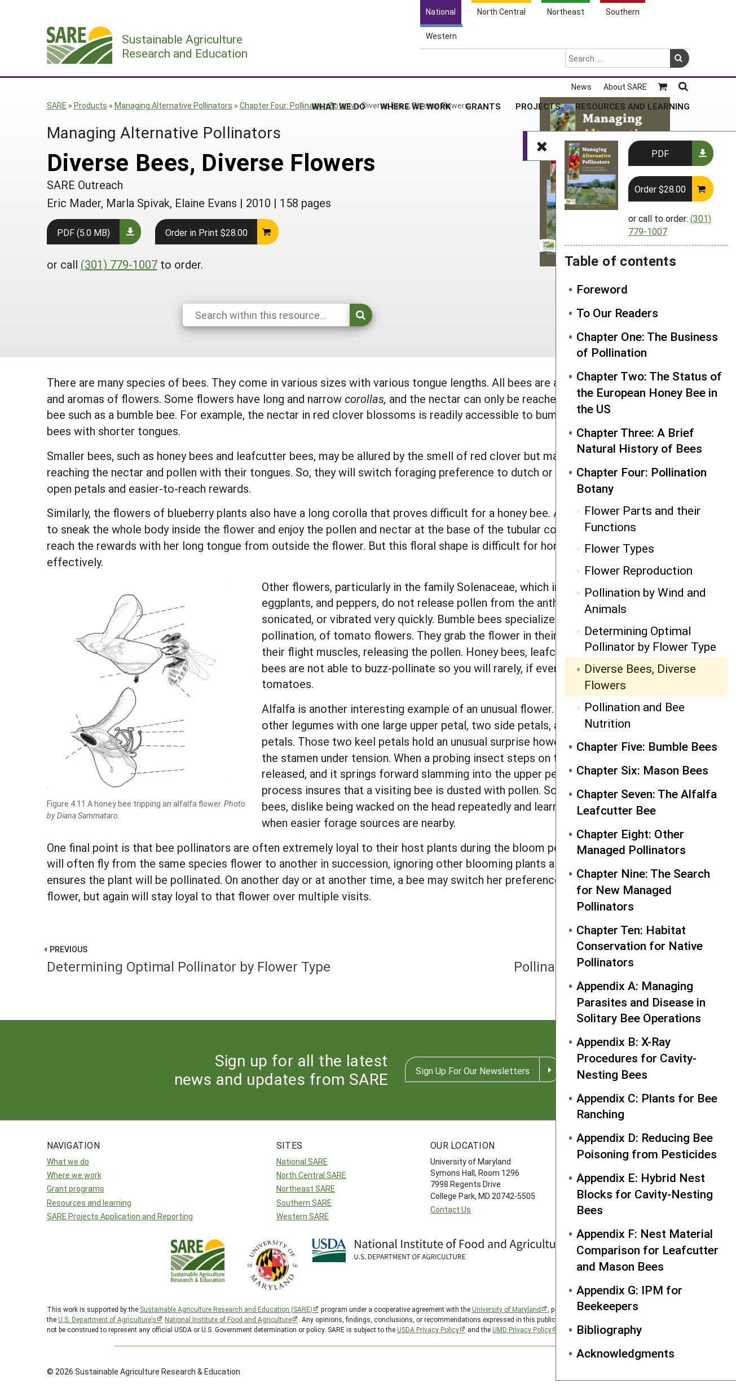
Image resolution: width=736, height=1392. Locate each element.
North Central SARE (311, 1175)
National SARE (302, 1161)
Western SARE (302, 1216)
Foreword (602, 289)
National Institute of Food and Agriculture (228, 1319)
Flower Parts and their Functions (642, 518)
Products (90, 105)
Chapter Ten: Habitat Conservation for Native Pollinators (639, 946)
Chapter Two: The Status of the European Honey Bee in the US (649, 392)
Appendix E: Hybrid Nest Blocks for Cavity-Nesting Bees (644, 1194)
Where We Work (415, 61)
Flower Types (619, 548)
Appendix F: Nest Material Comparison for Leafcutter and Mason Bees (647, 1249)
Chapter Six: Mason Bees (642, 770)
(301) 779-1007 (119, 264)
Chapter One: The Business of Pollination (647, 345)
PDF (660, 153)
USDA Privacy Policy (428, 1329)
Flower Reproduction (638, 570)
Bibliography (609, 1329)
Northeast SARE (305, 1188)
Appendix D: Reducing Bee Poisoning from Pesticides (646, 1146)
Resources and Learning (632, 61)
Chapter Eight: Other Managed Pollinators (631, 842)
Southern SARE (304, 1202)
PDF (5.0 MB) (83, 232)
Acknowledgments (625, 1353)
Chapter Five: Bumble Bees (646, 746)
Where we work (74, 1175)
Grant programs (75, 1188)
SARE (57, 105)
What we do (68, 1161)
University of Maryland (506, 1309)
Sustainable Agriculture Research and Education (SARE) (226, 1309)
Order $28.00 (660, 189)
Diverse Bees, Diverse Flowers (640, 676)
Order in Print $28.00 (206, 232)
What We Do (338, 61)
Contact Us (450, 1209)
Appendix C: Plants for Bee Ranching (646, 1106)
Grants (483, 61)
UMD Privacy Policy (522, 1329)
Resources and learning (89, 1202)
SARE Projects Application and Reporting (120, 1216)
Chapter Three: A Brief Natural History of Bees (639, 440)
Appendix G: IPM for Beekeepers (629, 1298)
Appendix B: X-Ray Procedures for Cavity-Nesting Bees (636, 1058)
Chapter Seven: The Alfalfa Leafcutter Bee (646, 802)
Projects (538, 61)
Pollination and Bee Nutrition (634, 715)
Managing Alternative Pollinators (173, 105)
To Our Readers (617, 313)
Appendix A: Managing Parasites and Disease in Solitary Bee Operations (641, 1002)
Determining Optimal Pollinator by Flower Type (650, 639)
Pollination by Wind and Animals (645, 600)
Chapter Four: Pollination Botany (297, 105)
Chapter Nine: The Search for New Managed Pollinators (643, 889)
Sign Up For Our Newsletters (473, 1070)
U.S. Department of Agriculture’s (107, 1319)
